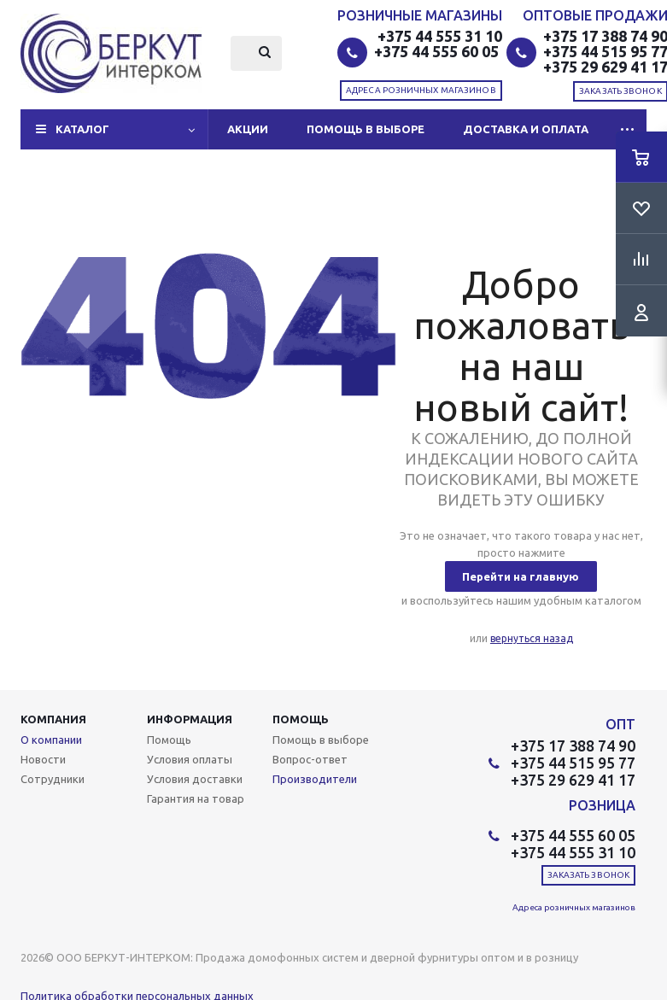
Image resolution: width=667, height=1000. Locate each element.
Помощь (300, 719)
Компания (53, 719)
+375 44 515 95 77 (573, 762)
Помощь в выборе (365, 129)
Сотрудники (52, 779)
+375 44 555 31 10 (439, 36)
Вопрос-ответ (310, 759)
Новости (43, 759)
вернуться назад (531, 638)
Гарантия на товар (195, 798)
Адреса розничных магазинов (421, 90)
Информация (189, 719)
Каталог (82, 129)
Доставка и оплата (525, 129)
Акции (247, 129)
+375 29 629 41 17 (573, 779)
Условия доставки (195, 779)
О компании (51, 740)
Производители (314, 779)
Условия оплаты (189, 759)
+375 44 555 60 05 (438, 51)
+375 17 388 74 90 (573, 745)
